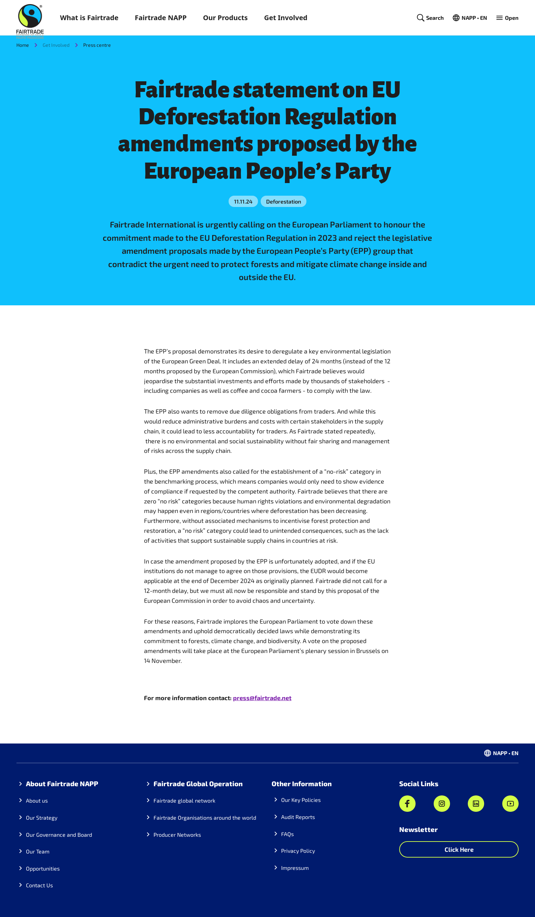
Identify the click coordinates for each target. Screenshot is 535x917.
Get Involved (285, 17)
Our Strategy (41, 817)
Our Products (225, 17)
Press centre (97, 45)
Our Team (37, 851)
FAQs (287, 834)
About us (37, 800)
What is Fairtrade (89, 17)
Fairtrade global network (184, 800)
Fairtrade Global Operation (198, 783)
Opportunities (43, 868)
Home (22, 45)
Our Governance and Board (59, 834)
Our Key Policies (301, 799)
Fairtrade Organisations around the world (205, 817)
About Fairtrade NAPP (62, 783)
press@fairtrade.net (262, 697)
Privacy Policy (298, 850)
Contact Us (39, 885)
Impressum (295, 867)
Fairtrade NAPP (161, 17)
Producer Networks (177, 834)
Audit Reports (298, 817)
